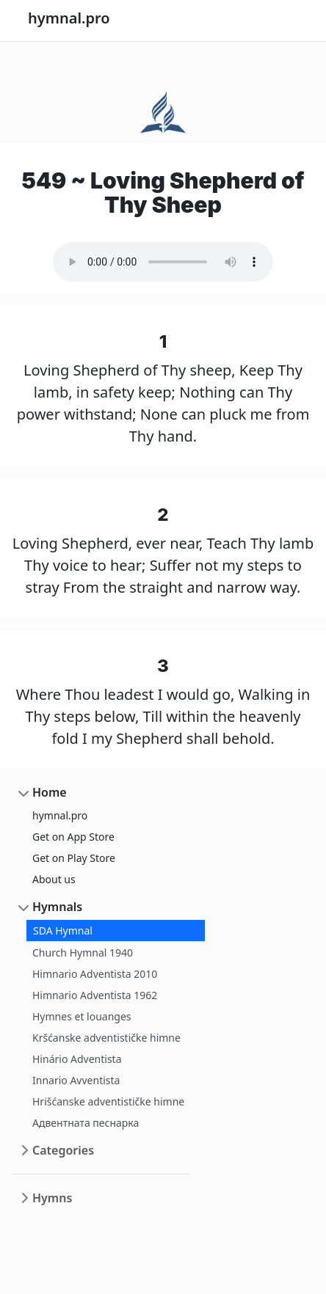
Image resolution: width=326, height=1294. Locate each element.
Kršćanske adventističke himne (106, 1038)
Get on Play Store (73, 858)
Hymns (52, 1198)
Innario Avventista (76, 1080)
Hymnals (57, 907)
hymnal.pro (59, 815)
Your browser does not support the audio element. (163, 262)
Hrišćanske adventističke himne (108, 1101)
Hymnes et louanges (81, 1016)
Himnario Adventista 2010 (94, 974)
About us (54, 879)
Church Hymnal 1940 (82, 952)
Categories (63, 1150)
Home (49, 792)
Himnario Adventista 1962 (94, 995)
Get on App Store (73, 837)
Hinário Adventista (77, 1059)
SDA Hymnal (63, 930)
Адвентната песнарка (85, 1123)
